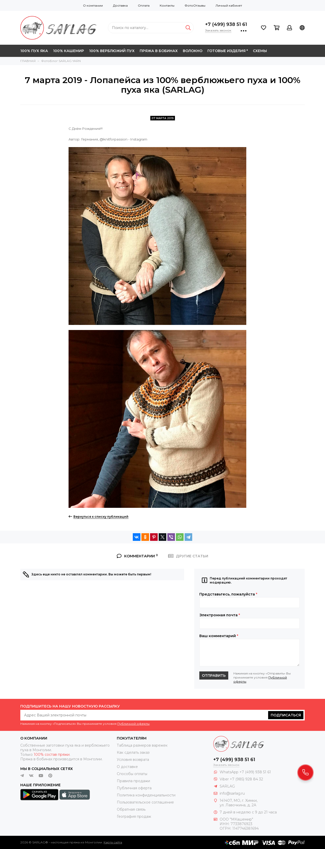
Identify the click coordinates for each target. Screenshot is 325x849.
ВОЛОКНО (192, 51)
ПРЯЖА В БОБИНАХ (159, 51)
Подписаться (286, 715)
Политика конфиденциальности (146, 795)
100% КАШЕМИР (68, 51)
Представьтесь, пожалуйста (228, 594)
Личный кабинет (229, 5)
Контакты (167, 5)
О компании (93, 5)
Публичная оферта (134, 788)
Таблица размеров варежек (142, 745)
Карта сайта (113, 842)
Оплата (144, 5)
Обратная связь (131, 809)
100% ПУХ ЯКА (34, 51)
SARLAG (227, 786)
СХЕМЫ (260, 51)
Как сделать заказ (133, 752)
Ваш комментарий (218, 636)
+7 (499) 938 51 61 (226, 24)
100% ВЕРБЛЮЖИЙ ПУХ (112, 51)
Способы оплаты (132, 774)
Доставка (120, 5)
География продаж (134, 816)
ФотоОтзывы (195, 5)
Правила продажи (133, 781)
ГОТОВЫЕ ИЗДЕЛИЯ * (227, 51)
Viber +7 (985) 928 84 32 (241, 779)
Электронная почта (219, 615)
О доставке (127, 766)
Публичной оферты (133, 724)
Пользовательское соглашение (145, 802)
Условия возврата (133, 759)
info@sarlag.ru (232, 793)
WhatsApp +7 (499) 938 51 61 (245, 772)
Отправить (214, 675)
